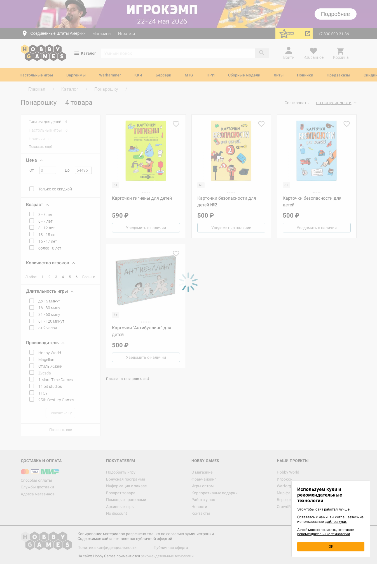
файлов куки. (336, 521)
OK (331, 546)
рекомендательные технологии (323, 534)
